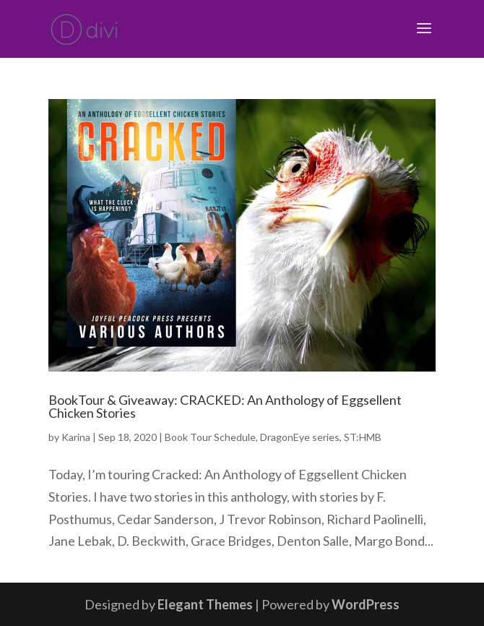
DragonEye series (300, 437)
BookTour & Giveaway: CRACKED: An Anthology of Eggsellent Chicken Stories (225, 406)
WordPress (365, 604)
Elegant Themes (205, 604)
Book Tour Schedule (210, 437)
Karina (75, 437)
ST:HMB (362, 437)
